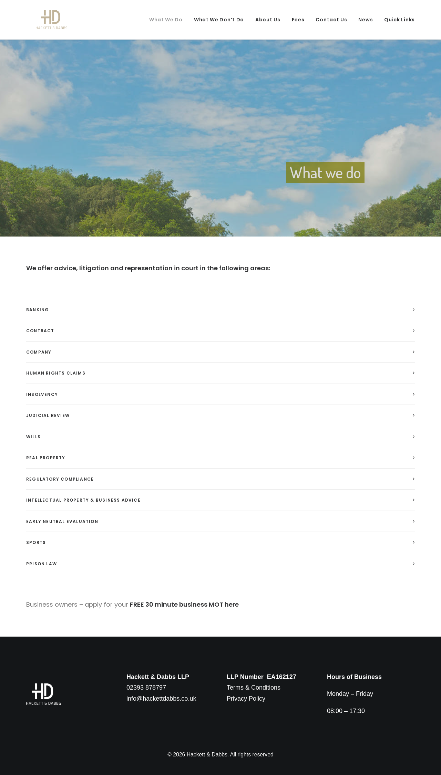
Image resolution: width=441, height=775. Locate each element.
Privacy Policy (246, 698)
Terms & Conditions (253, 687)
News (365, 19)
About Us (267, 19)
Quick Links (399, 19)
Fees (298, 19)
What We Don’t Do (219, 19)
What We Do (166, 19)
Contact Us (331, 19)
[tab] (220, 309)
